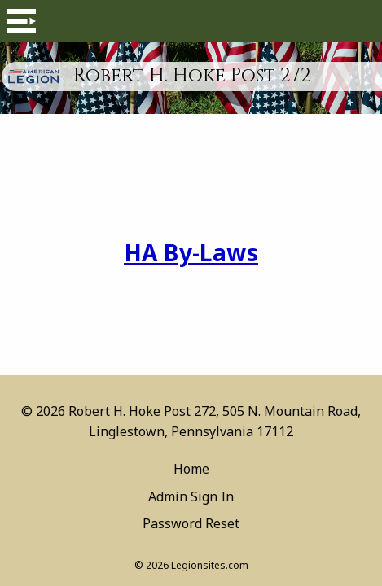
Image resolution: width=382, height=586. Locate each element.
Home (191, 469)
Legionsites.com (209, 565)
